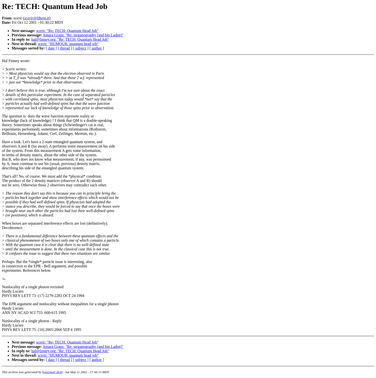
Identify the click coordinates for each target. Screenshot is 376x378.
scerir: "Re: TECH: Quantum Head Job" (67, 31)
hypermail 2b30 (52, 372)
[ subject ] (81, 48)
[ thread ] (65, 48)
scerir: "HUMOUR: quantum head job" (68, 44)
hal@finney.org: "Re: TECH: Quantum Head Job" (70, 39)
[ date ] (51, 48)
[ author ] (97, 48)
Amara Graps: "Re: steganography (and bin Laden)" (83, 35)
